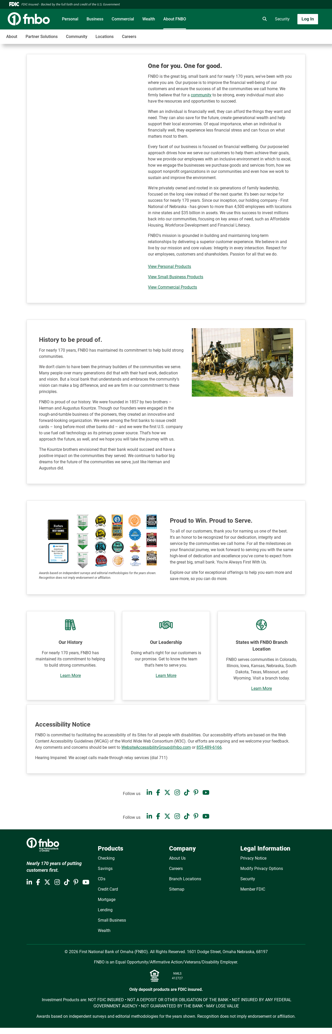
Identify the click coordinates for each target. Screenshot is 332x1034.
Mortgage (106, 899)
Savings (105, 868)
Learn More (70, 675)
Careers (129, 36)
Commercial (123, 19)
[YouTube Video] (89, 91)
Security (282, 19)
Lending (105, 909)
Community (76, 36)
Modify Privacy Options (261, 868)
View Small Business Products (175, 276)
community (201, 94)
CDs (101, 878)
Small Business (112, 920)
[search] (263, 19)
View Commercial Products (172, 287)
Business (94, 19)
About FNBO (174, 19)
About (11, 36)
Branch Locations (185, 878)
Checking (106, 858)
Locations (105, 36)
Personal (70, 19)
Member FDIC (252, 889)
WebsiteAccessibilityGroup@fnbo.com (156, 747)
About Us (177, 858)
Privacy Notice (253, 858)
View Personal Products (169, 266)
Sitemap (176, 889)
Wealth (148, 19)
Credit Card (108, 889)
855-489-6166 (209, 747)
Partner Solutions (42, 36)
